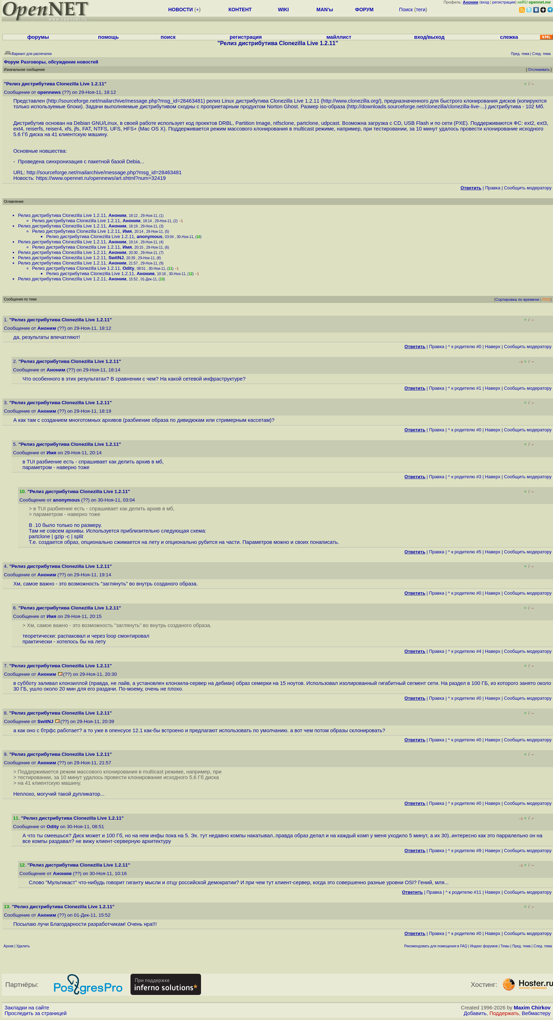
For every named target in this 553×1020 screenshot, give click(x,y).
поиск (168, 37)
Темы (504, 946)
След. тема (543, 946)
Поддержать (504, 1013)
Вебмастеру (536, 1013)
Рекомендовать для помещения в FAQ (435, 946)
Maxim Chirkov (532, 1007)
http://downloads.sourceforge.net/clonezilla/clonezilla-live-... (416, 106)
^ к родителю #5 (464, 551)
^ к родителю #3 (464, 476)
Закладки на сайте (27, 1007)
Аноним (117, 215)
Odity (128, 268)
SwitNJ (115, 257)
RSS (546, 299)
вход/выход (429, 37)
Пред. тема (521, 946)
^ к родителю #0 (464, 346)
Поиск (406, 9)
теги (420, 9)
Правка (492, 187)
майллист (338, 37)
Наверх (492, 346)
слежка (509, 37)
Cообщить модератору (528, 187)
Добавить (475, 1013)
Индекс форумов (484, 946)
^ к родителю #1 (464, 388)
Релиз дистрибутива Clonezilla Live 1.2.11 (62, 215)
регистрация (503, 2)
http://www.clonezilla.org (350, 101)
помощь (108, 37)
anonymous (149, 236)
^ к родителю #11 (463, 892)
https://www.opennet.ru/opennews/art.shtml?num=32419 (101, 178)
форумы (38, 37)
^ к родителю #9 (464, 850)
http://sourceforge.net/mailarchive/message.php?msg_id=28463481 (125, 101)
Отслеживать (538, 70)
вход (485, 2)
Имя (127, 231)
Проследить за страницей (36, 1013)
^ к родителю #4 (464, 651)
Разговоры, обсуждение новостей (59, 62)
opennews (49, 92)
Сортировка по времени (517, 299)
